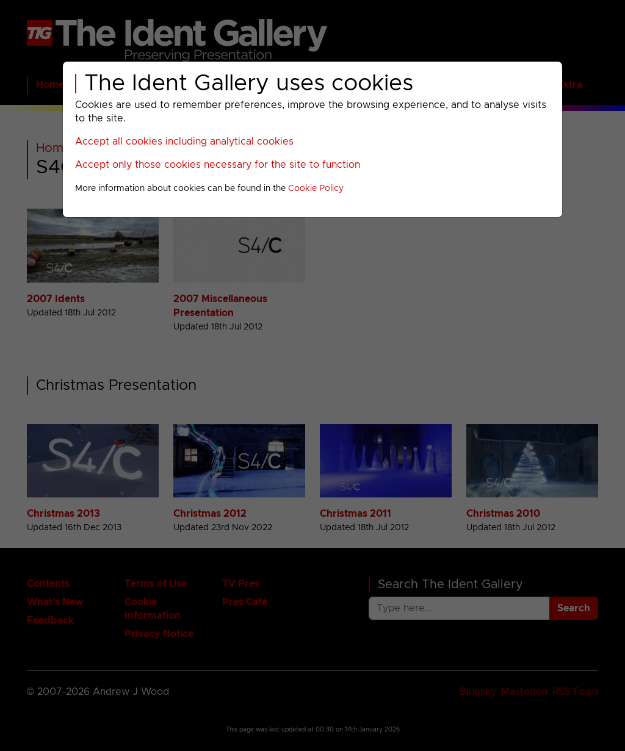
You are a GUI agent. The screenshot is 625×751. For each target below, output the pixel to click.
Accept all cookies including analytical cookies (184, 141)
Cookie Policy (316, 188)
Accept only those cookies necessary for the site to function (217, 165)
